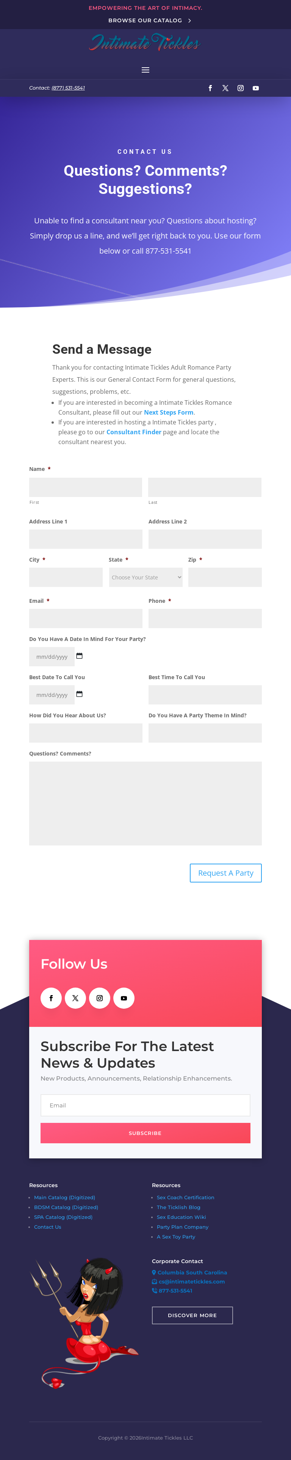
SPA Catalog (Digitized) (63, 1217)
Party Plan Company (182, 1227)
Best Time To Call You (177, 677)
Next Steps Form (169, 412)
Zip (195, 559)
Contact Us (47, 1227)
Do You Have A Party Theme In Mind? (198, 715)
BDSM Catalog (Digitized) (66, 1207)
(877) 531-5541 (68, 88)
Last (153, 502)
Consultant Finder (133, 432)
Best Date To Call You (57, 677)
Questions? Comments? (60, 753)
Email (39, 601)
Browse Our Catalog (145, 20)
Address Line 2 (168, 521)
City (37, 559)
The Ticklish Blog (178, 1207)
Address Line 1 (48, 521)
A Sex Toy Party (176, 1237)
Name (40, 469)
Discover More (192, 1315)
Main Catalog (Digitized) (64, 1197)
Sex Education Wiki (181, 1217)
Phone (160, 601)
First (34, 502)
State (118, 559)
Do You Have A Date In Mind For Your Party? (87, 639)
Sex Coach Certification (185, 1197)
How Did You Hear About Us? (67, 715)
